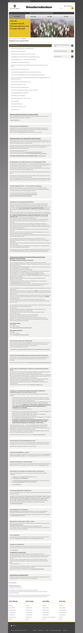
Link (35, 446)
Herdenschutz (28, 617)
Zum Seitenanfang (13, 582)
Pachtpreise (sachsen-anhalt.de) (37, 569)
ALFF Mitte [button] (49, 16)
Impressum (65, 630)
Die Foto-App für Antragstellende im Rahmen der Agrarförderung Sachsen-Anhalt (27, 74)
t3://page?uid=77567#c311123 (36, 384)
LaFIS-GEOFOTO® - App (16, 282)
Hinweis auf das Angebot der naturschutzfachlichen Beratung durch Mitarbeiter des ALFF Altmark (29, 66)
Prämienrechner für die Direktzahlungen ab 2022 (21, 81)
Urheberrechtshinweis (15, 109)
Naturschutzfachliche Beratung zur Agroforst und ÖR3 (22, 48)
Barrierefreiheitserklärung (56, 630)
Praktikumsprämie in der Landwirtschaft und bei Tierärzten (23, 54)
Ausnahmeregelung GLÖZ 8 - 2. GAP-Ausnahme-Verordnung (23, 59)
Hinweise (35, 630)
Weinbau (61, 617)
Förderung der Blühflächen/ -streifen (18, 84)
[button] (15, 1)
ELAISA (21, 132)
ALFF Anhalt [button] (33, 16)
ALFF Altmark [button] (17, 16)
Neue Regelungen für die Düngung (18, 95)
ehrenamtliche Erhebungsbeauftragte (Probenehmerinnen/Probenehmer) (26, 72)
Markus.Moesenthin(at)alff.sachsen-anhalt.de (22, 327)
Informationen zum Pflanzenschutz (18, 106)
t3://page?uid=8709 (33, 455)
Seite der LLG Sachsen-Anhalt (39, 434)
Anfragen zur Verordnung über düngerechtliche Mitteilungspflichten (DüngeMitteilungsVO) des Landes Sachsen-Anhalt (30, 78)
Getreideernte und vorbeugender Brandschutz (20, 62)
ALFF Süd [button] (66, 16)
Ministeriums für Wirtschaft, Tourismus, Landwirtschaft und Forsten (30, 538)
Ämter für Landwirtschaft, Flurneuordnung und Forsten (41, 13)
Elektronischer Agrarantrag (17, 503)
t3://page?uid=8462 (15, 515)
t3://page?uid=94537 (41, 155)
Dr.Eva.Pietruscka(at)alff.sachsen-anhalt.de (37, 153)
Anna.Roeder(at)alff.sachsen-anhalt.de (21, 334)
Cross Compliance (15, 101)
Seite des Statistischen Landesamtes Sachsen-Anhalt (40, 362)
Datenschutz (41, 630)
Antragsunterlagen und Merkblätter (21, 478)
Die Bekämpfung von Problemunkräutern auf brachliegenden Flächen (25, 56)
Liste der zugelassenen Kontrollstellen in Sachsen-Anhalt (25, 480)
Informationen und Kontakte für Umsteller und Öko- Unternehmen (24, 90)
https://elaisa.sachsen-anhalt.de (16, 524)
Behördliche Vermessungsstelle (48, 617)
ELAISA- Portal (42, 465)
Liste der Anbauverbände (19, 482)
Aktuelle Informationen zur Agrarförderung (19, 87)
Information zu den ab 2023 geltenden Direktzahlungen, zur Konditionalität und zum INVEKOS (30, 349)
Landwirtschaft (12, 607)
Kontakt (47, 630)
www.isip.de (34, 578)
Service (10, 619)
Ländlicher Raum (12, 610)
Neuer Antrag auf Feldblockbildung (18, 51)
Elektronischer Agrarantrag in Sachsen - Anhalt (20, 98)
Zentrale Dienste (12, 617)
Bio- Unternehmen (17, 484)
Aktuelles (11, 605)
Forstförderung (12, 614)
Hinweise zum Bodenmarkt (16, 103)
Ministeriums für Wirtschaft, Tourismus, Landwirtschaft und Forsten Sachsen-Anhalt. (30, 251)
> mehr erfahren (14, 550)
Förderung (23, 476)
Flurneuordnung (12, 612)
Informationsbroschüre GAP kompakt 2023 (20, 69)
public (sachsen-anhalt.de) (33, 274)
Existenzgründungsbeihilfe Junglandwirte (19, 92)
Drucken (13, 625)
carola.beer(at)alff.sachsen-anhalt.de (33, 152)
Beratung (15, 476)
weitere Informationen (15, 120)
